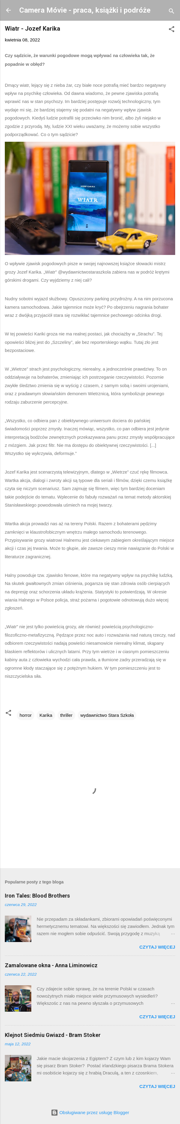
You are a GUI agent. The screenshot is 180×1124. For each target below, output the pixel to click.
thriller (66, 715)
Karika (45, 715)
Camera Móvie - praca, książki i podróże (85, 10)
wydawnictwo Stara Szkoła (107, 715)
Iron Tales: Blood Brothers (37, 895)
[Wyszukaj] (171, 12)
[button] (171, 30)
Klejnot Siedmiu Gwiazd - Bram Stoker (53, 1035)
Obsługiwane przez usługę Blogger (90, 1112)
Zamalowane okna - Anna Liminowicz (51, 965)
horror (26, 715)
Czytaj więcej (157, 947)
